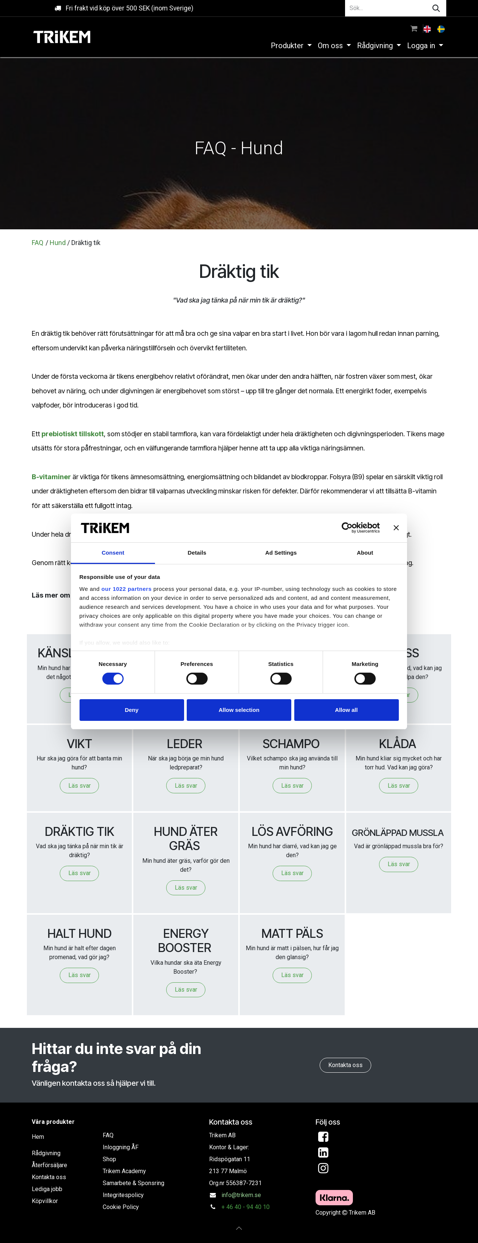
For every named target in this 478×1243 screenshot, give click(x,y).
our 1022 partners (127, 589)
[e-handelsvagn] (413, 28)
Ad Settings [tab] (281, 552)
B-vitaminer (51, 477)
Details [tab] (197, 552)
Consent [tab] (113, 552)
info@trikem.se (241, 1195)
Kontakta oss (345, 1065)
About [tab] (365, 552)
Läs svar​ (79, 975)
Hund (58, 243)
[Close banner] (396, 527)
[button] (239, 1228)
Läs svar (79, 785)
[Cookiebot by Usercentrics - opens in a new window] (347, 527)
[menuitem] (427, 28)
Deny (132, 710)
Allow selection (238, 710)
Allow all (346, 710)
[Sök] (436, 8)
